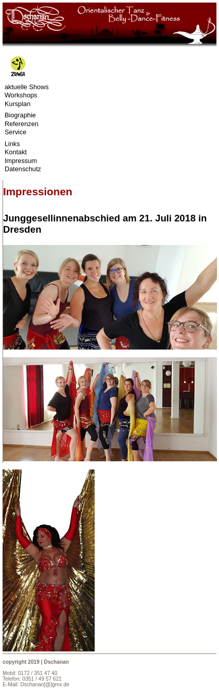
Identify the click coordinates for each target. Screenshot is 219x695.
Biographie (20, 115)
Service (16, 132)
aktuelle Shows (27, 87)
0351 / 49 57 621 (42, 679)
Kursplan (18, 104)
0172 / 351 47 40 (37, 673)
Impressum (21, 161)
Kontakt (16, 152)
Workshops (21, 95)
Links (12, 144)
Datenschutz (23, 169)
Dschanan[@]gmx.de (45, 684)
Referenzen (21, 124)
